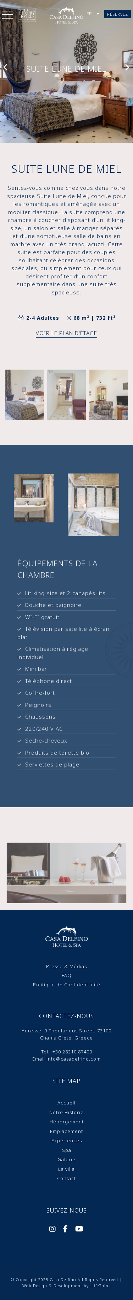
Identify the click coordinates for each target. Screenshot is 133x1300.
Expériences (66, 1140)
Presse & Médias (66, 966)
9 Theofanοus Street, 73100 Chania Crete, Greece (75, 1034)
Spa (66, 1150)
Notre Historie (66, 1112)
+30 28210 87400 (72, 1051)
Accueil (66, 1102)
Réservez (117, 14)
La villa (66, 1169)
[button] (7, 16)
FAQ (67, 975)
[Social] (52, 1229)
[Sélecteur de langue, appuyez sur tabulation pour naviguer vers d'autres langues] (93, 13)
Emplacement (66, 1131)
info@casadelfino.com (73, 1059)
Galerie (66, 1159)
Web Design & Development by (66, 1285)
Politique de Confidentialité (66, 984)
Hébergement (67, 1121)
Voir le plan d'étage (66, 333)
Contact (66, 1178)
